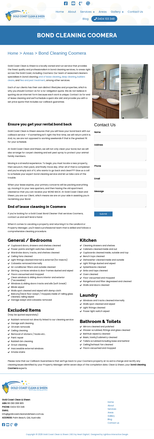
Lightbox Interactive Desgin (115, 434)
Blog (109, 420)
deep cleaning (70, 76)
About (110, 405)
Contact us (112, 423)
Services (111, 409)
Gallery (110, 416)
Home (13, 53)
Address (98, 144)
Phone (97, 166)
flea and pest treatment (33, 80)
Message (99, 191)
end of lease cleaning (50, 76)
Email (97, 178)
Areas (29, 53)
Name (97, 132)
